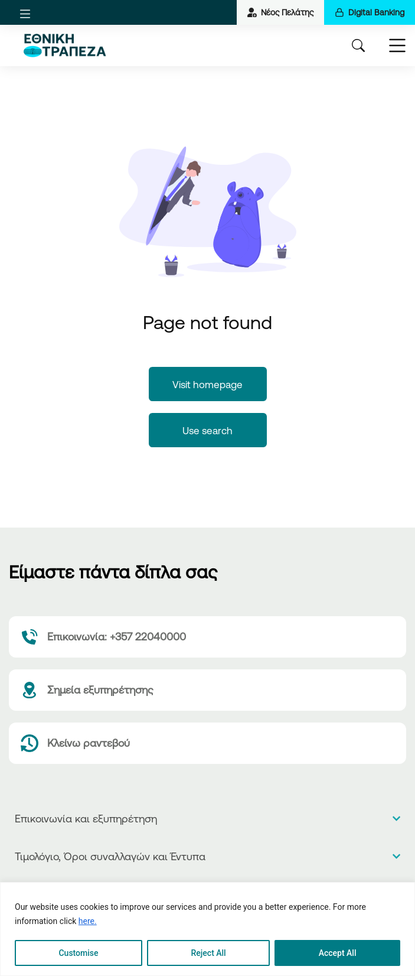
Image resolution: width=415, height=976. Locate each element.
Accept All (338, 953)
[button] (25, 13)
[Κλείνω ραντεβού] (207, 743)
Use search (207, 430)
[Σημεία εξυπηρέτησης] (207, 690)
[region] (207, 929)
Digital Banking (369, 12)
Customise (78, 953)
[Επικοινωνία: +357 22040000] (207, 637)
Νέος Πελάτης (280, 12)
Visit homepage (207, 384)
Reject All (208, 953)
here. (88, 921)
